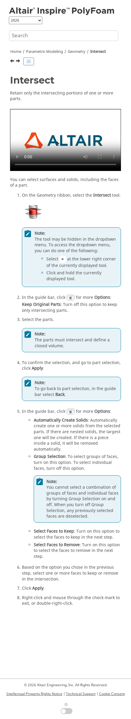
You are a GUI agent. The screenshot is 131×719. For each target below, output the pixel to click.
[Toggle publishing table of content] (28, 61)
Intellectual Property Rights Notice (34, 694)
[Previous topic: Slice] (12, 61)
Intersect (98, 51)
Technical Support (81, 694)
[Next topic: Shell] (18, 61)
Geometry (76, 51)
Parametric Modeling (44, 51)
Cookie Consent (112, 694)
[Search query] (63, 35)
